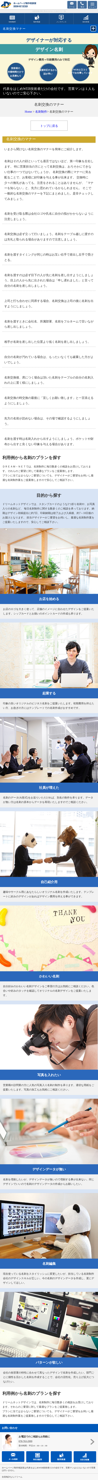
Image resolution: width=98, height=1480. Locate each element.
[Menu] (92, 5)
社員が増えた (49, 788)
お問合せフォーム (72, 5)
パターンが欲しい (49, 1362)
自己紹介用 (49, 882)
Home (28, 111)
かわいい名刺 (49, 976)
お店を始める (49, 599)
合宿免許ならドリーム (12, 1477)
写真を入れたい (49, 1075)
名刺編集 (49, 1264)
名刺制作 (41, 111)
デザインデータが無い (49, 1169)
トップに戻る (49, 125)
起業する (49, 693)
